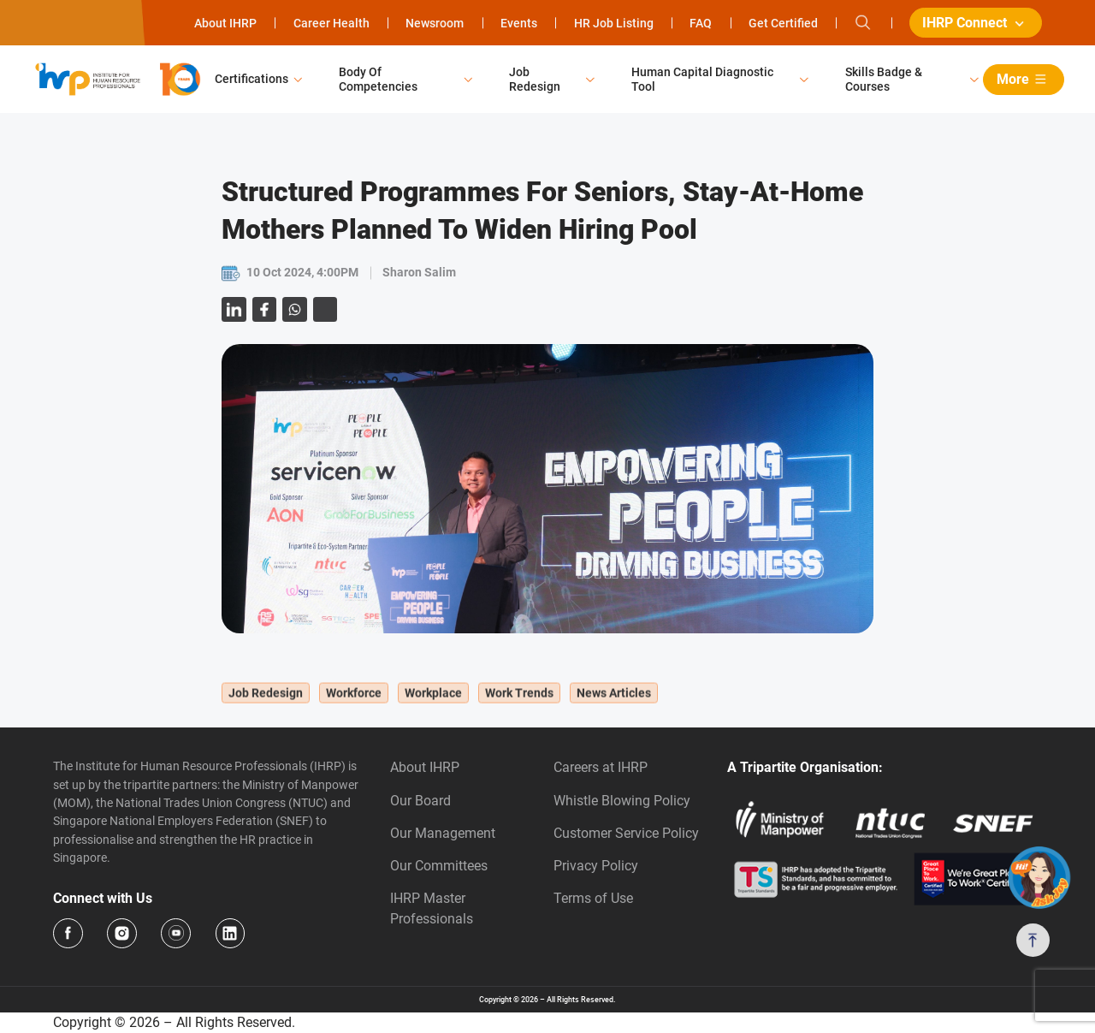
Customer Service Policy (626, 833)
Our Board (420, 801)
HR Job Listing (614, 23)
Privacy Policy (595, 866)
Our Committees (439, 866)
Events (518, 23)
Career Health (331, 23)
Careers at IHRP (600, 767)
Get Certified (783, 23)
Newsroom (434, 23)
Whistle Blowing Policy (621, 801)
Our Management (442, 833)
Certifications (251, 79)
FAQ (701, 23)
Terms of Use (593, 898)
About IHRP (225, 23)
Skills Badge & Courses (883, 79)
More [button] (1024, 79)
